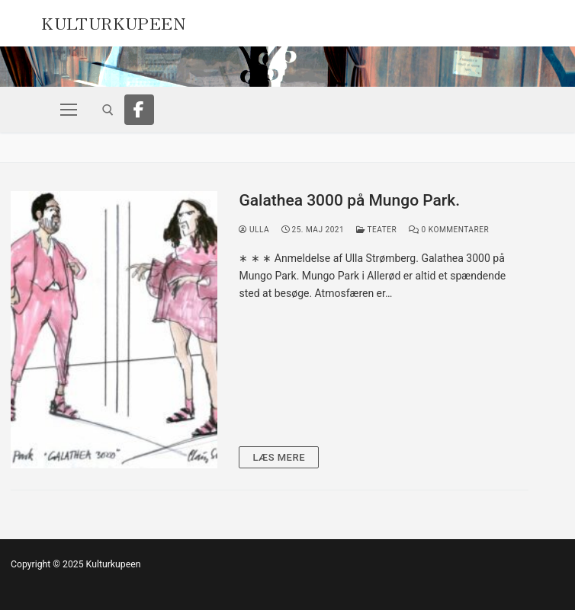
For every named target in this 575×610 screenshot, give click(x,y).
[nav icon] (69, 109)
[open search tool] (108, 110)
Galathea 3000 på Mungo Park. (349, 200)
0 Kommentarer (449, 229)
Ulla (254, 229)
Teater (376, 229)
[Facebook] (139, 109)
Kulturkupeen (113, 21)
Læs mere (278, 457)
